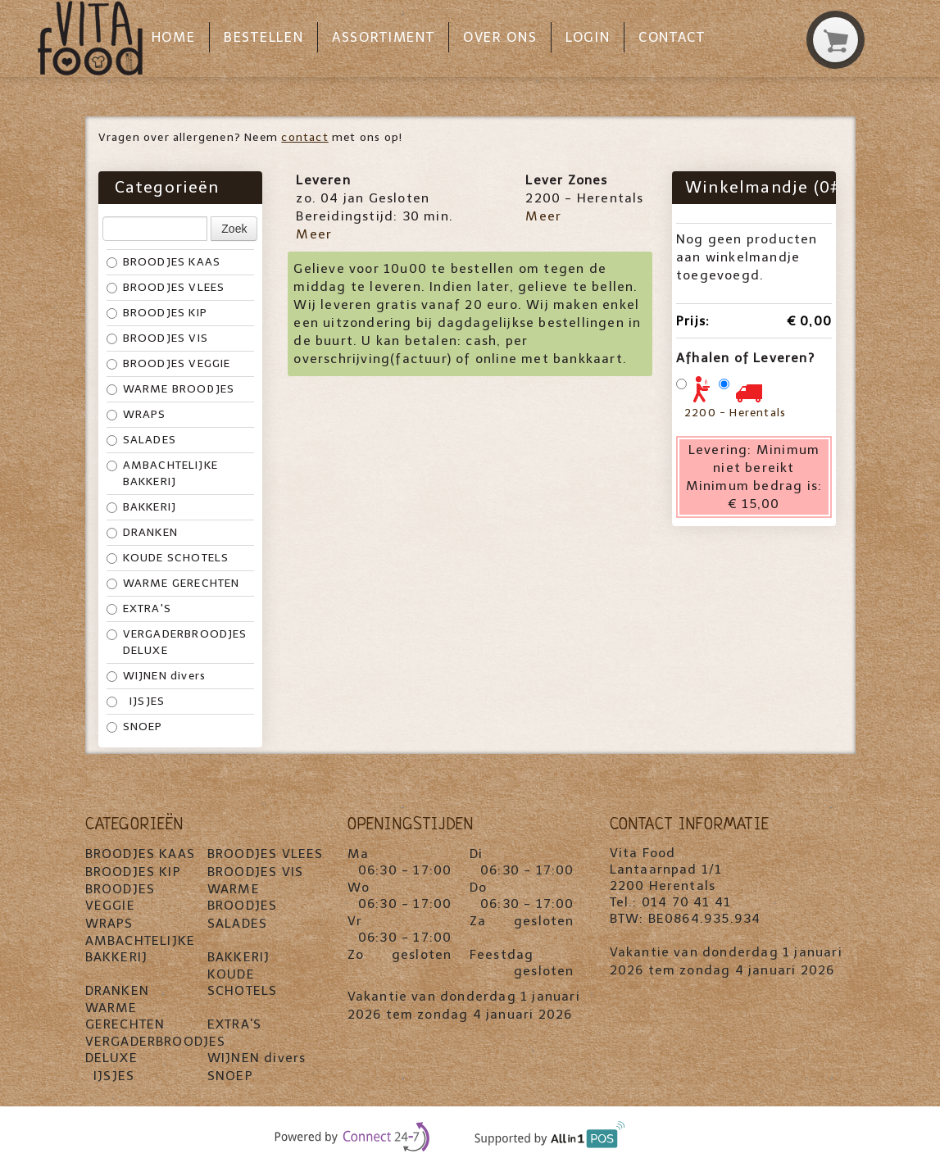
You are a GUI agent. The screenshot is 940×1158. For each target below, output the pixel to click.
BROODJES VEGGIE (169, 363)
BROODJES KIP (157, 313)
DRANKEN (142, 532)
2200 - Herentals (735, 413)
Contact (672, 37)
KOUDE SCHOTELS (168, 558)
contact (304, 137)
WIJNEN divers (157, 676)
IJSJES (136, 701)
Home (174, 37)
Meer (314, 234)
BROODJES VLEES (166, 287)
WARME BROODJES (171, 389)
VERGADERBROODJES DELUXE (177, 642)
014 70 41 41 (686, 902)
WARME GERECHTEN (173, 583)
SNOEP (135, 726)
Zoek (234, 228)
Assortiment (383, 37)
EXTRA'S (139, 608)
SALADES (141, 440)
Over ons (500, 37)
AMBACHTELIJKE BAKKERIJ (163, 473)
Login (587, 37)
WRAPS (136, 414)
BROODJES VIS (157, 338)
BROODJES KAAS (164, 262)
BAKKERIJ (142, 507)
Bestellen (263, 37)
